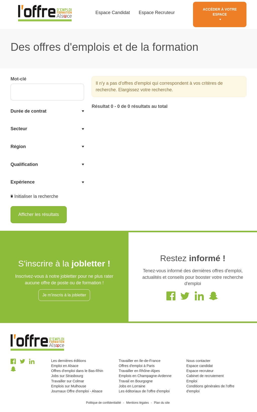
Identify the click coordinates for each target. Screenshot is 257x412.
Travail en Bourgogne (136, 381)
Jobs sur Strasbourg (67, 376)
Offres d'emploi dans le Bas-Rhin (77, 371)
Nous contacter (198, 361)
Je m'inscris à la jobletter (64, 295)
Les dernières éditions (68, 361)
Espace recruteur (200, 371)
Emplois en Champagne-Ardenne (145, 376)
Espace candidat (199, 366)
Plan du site (162, 402)
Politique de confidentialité (103, 402)
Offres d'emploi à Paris (137, 366)
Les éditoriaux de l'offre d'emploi (144, 391)
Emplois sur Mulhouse (68, 386)
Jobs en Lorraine (132, 386)
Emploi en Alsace (65, 366)
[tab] (47, 111)
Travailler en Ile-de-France (139, 361)
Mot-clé (18, 78)
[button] (47, 111)
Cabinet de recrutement (205, 376)
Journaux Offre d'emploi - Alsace (77, 391)
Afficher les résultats (38, 214)
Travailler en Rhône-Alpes (139, 371)
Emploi (191, 381)
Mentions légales (137, 402)
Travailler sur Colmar (67, 381)
